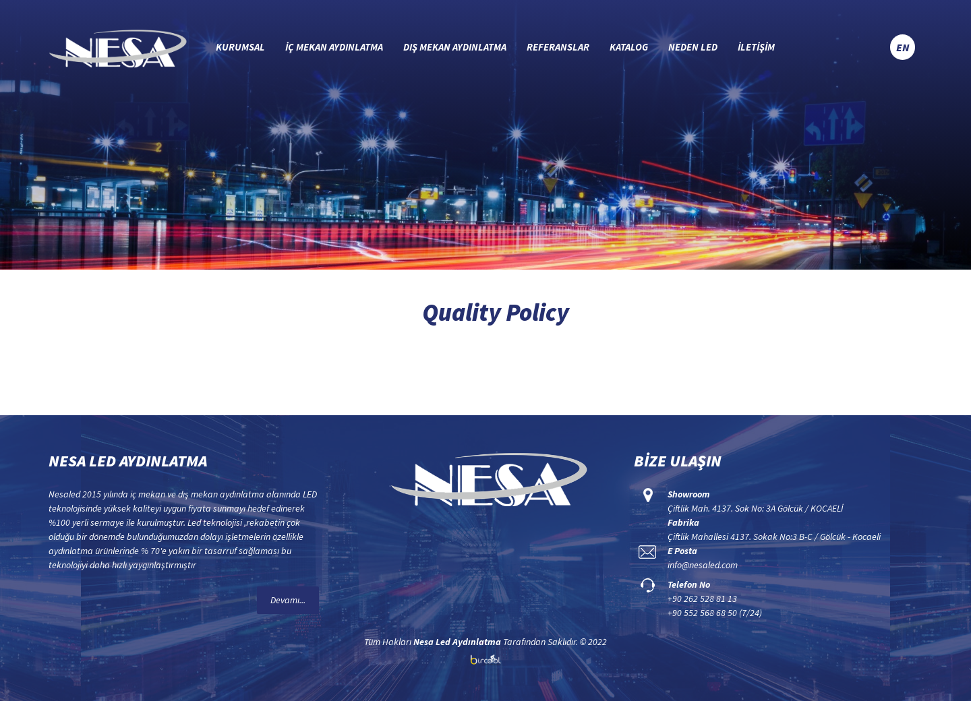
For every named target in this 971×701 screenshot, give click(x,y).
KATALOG (629, 46)
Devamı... (287, 600)
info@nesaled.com (703, 565)
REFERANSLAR (558, 46)
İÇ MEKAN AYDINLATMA (334, 46)
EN (902, 47)
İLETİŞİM (756, 46)
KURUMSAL (240, 46)
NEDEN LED (692, 46)
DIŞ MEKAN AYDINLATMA (454, 46)
